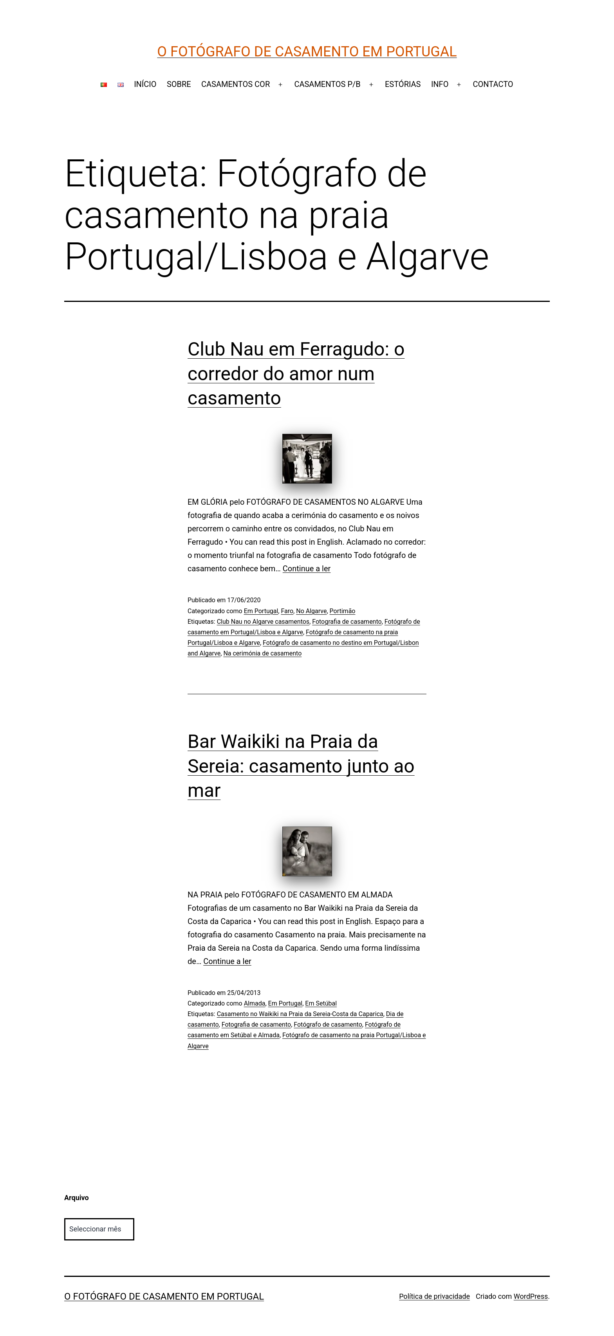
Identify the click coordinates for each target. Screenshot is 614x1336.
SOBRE (179, 84)
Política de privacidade (434, 1296)
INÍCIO (145, 84)
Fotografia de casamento (346, 621)
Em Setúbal (321, 1003)
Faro (287, 611)
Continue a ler (307, 568)
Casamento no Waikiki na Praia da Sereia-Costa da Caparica (300, 1014)
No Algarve (311, 611)
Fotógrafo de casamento (328, 1024)
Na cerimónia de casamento (262, 653)
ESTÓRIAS (403, 84)
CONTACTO (493, 84)
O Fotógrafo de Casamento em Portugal (307, 51)
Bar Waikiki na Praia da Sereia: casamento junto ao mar (301, 766)
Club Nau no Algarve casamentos (263, 621)
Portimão (343, 611)
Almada (254, 1003)
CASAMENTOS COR (235, 84)
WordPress (531, 1296)
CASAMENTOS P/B (327, 84)
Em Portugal (261, 611)
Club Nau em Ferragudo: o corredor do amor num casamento (296, 373)
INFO (440, 84)
